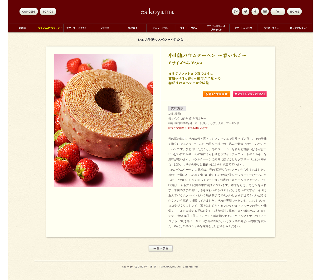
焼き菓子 (132, 28)
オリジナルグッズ (299, 28)
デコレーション (160, 28)
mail (264, 11)
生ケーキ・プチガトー (77, 28)
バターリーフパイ (188, 28)
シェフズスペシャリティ (49, 28)
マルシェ (105, 28)
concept (28, 11)
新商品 (22, 28)
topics (49, 11)
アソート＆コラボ (243, 28)
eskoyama (157, 12)
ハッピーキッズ (271, 28)
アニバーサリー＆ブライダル (215, 28)
